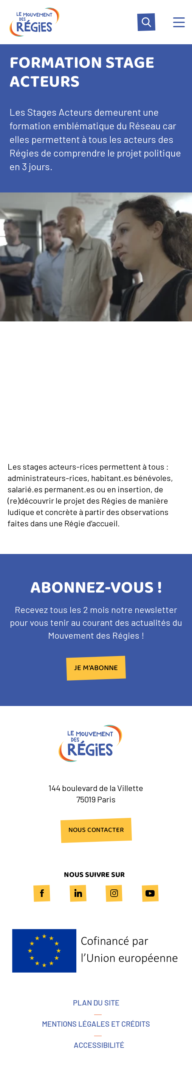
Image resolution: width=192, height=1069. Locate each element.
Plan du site (96, 1002)
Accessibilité (99, 1044)
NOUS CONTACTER (96, 830)
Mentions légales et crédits (96, 1023)
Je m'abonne (96, 668)
